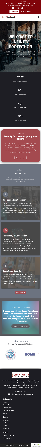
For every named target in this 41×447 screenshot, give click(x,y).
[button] (38, 17)
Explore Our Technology (20, 326)
